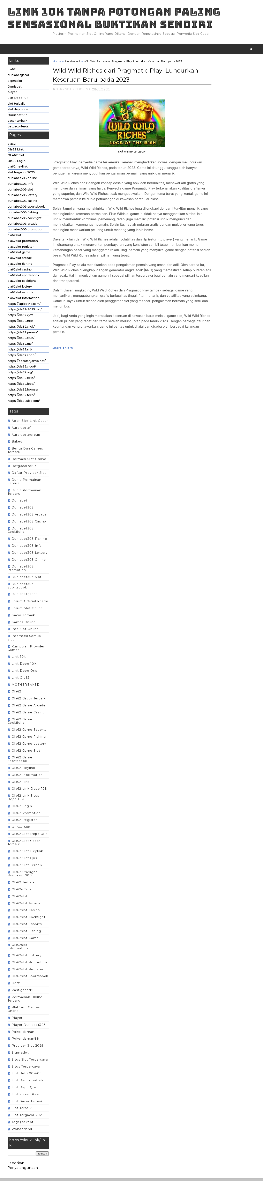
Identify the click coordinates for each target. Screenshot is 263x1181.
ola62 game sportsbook (20, 762)
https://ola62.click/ (21, 329)
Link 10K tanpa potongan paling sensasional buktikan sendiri (114, 18)
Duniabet (15, 89)
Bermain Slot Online (29, 461)
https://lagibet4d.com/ (24, 306)
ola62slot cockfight (22, 283)
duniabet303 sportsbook (26, 209)
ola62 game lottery (29, 746)
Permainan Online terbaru (25, 1001)
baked (17, 444)
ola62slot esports (21, 295)
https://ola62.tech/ (21, 398)
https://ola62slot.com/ (24, 403)
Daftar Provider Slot (29, 475)
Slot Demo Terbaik (28, 1083)
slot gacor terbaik (28, 1104)
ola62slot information (24, 301)
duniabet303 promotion (26, 232)
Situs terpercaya (26, 1069)
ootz (16, 986)
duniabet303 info (21, 186)
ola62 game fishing (29, 739)
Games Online (24, 625)
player (12, 95)
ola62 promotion (27, 816)
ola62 (12, 72)
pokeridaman (23, 1034)
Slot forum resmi (27, 1097)
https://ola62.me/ (20, 346)
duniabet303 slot (21, 192)
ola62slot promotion (23, 243)
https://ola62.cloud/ (22, 369)
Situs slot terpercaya (30, 1062)
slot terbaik (16, 106)
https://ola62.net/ (21, 323)
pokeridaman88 (26, 1041)
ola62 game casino (29, 715)
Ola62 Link (16, 152)
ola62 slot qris (25, 861)
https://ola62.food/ (21, 386)
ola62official (22, 892)
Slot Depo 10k (18, 101)
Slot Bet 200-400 (27, 1076)
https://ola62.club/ (21, 341)
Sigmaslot (15, 83)
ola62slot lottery (20, 289)
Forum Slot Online (28, 611)
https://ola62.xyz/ (20, 318)
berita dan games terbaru (26, 453)
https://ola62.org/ (20, 375)
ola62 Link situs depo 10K (24, 800)
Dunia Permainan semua (25, 484)
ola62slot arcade (20, 260)
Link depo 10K (24, 666)
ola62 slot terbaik (27, 868)
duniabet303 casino (23, 203)
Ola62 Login (17, 163)
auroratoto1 (22, 430)
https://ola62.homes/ (23, 392)
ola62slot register (21, 249)
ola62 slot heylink (28, 854)
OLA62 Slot (16, 158)
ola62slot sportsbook (24, 278)
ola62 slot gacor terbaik (24, 845)
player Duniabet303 (29, 1027)
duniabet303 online (23, 181)
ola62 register (25, 823)
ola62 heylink (18, 169)
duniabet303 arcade (23, 226)
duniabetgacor (19, 78)
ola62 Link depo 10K (30, 791)
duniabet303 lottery (23, 198)
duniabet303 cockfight (25, 221)
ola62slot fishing (20, 266)
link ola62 (21, 680)
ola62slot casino (20, 272)
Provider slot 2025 (28, 1048)
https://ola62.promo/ (23, 335)
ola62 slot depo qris (30, 836)
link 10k (19, 659)
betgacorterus (18, 129)
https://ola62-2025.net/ (25, 312)
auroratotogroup (26, 437)
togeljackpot (23, 1125)
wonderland (22, 1132)
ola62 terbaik (23, 885)
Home (57, 64)
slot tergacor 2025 (21, 175)
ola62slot (15, 238)
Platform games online (24, 1012)
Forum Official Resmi (30, 604)
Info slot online (25, 632)
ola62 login (22, 809)
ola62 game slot (26, 753)
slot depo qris (18, 112)
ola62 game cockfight (20, 723)
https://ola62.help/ (21, 380)
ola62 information (28, 777)
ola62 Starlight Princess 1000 (23, 876)
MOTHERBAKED (26, 687)
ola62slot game (19, 255)
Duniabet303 (18, 118)
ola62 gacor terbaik (29, 701)
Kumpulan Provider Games (26, 650)
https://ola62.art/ (20, 352)
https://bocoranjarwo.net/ (27, 363)
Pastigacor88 (24, 993)
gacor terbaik (18, 123)
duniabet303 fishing (23, 215)
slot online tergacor (121, 154)
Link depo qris (25, 673)
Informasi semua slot (25, 640)
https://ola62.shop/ (22, 358)
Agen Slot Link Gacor (30, 423)
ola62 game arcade (29, 708)
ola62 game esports (29, 732)
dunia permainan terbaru (25, 494)
